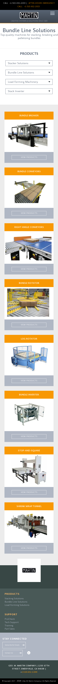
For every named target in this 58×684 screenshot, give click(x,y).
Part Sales (10, 628)
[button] (52, 13)
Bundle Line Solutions (21, 72)
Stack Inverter (16, 91)
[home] (29, 17)
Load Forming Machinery (23, 82)
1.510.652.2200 (29, 672)
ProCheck (10, 619)
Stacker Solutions (18, 63)
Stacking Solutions (14, 598)
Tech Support (12, 622)
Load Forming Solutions (17, 605)
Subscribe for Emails (12, 645)
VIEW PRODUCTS (29, 157)
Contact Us (9, 653)
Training (9, 625)
